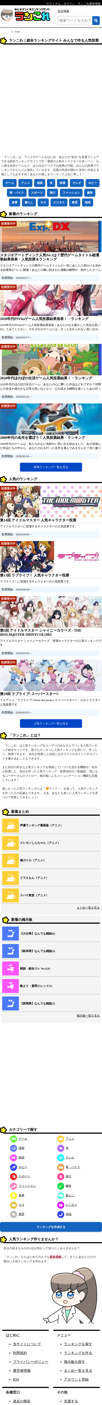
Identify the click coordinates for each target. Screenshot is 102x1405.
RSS (16, 1379)
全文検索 (63, 11)
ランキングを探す (78, 1344)
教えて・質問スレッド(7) (36, 986)
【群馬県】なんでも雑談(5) (37, 1003)
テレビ (77, 183)
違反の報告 (22, 1401)
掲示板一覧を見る (88, 1015)
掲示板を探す (74, 1362)
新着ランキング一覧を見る (51, 467)
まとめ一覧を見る (88, 907)
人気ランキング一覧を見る (51, 723)
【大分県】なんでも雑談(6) (37, 933)
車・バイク (17, 192)
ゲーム (9, 183)
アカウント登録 (76, 1379)
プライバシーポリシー (30, 1362)
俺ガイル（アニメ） (33, 860)
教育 (75, 202)
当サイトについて (27, 1344)
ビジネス (59, 202)
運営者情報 (22, 1370)
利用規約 (20, 1353)
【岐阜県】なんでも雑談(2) (37, 951)
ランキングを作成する (51, 1227)
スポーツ (37, 192)
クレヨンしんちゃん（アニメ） (40, 842)
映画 (62, 183)
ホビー (92, 183)
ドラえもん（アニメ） (34, 877)
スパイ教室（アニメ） (34, 895)
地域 (87, 202)
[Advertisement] (51, 101)
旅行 (52, 192)
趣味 (90, 192)
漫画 (40, 183)
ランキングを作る (78, 1353)
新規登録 (55, 1257)
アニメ (25, 183)
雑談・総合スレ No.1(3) (35, 968)
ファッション (71, 192)
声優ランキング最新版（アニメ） (41, 825)
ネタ (43, 202)
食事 (15, 202)
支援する (71, 1401)
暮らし (29, 202)
